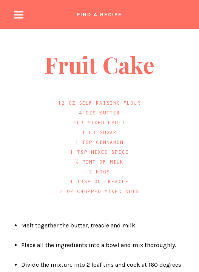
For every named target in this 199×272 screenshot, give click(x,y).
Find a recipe (99, 14)
